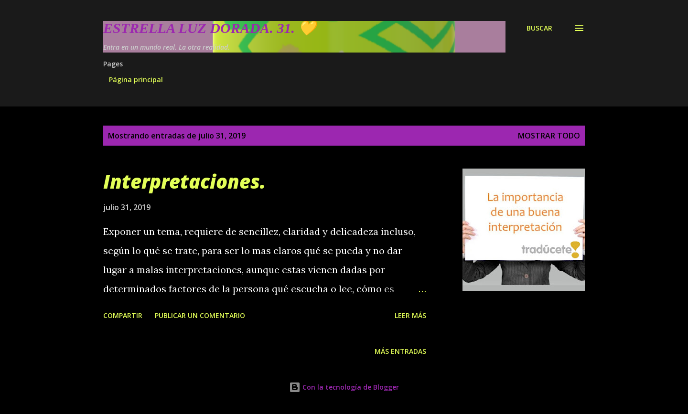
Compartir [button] (122, 315)
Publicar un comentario (200, 315)
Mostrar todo (549, 135)
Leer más (410, 315)
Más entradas (400, 351)
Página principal (136, 79)
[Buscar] (539, 28)
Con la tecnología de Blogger (344, 387)
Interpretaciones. (184, 181)
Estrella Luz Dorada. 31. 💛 (209, 28)
